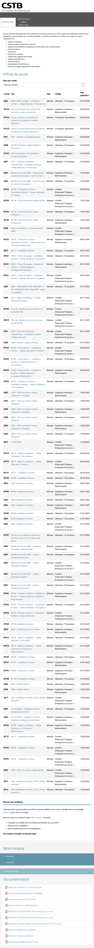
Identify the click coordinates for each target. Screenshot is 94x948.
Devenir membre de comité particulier (23, 905)
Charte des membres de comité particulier (25, 887)
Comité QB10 (16, 442)
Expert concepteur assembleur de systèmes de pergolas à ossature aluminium (24, 120)
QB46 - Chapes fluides (20, 684)
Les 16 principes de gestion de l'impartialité (25, 893)
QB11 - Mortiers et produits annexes (25, 137)
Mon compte (37, 817)
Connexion (10, 856)
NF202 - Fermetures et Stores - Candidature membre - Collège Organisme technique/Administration (28, 242)
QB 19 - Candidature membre (22, 251)
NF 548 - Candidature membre (23, 679)
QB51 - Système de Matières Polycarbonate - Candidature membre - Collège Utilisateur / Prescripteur (26, 165)
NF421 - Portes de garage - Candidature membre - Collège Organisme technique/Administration (27, 267)
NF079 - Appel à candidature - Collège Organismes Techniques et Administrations (26, 649)
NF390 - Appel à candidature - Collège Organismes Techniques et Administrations (26, 728)
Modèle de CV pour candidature (20, 936)
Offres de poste (12, 871)
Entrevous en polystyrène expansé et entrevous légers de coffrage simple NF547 (26, 538)
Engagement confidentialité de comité (23, 942)
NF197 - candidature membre (23, 473)
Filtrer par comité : (10, 81)
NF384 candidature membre (22, 624)
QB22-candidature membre (22, 505)
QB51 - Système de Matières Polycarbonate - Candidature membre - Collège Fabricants (26, 334)
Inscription (10, 862)
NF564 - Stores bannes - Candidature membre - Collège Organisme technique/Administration (26, 373)
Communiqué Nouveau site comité (22, 899)
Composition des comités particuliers (23, 22)
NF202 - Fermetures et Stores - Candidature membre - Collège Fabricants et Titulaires (28, 192)
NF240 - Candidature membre (23, 657)
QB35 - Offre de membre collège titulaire (27, 770)
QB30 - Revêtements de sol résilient (25, 629)
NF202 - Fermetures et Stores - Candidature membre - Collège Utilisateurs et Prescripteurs (28, 384)
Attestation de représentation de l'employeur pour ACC (35, 924)
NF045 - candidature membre (23, 478)
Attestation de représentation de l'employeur (30, 911)
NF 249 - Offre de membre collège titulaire (28, 200)
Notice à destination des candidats (22, 930)
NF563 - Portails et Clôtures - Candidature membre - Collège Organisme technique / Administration (28, 596)
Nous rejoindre (8, 22)
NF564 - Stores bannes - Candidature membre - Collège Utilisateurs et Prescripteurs (26, 362)
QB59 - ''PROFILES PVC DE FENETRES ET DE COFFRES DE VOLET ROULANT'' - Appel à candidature (28, 289)
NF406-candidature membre (22, 491)
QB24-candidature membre (22, 483)
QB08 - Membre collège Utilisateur (24, 342)
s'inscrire (6, 812)
